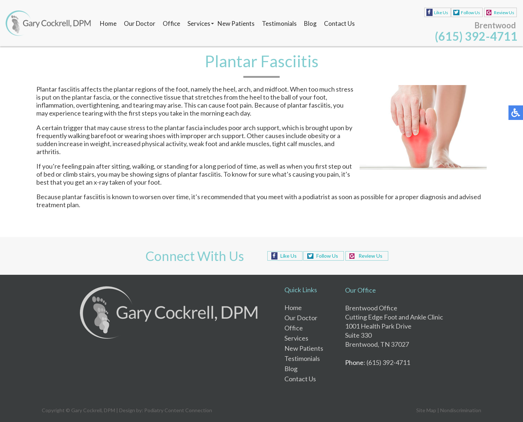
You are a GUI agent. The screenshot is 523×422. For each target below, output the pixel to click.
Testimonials (279, 23)
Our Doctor (139, 23)
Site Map (426, 410)
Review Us (504, 12)
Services (198, 23)
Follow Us (470, 12)
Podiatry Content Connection (178, 410)
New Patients (236, 23)
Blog (310, 23)
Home (108, 23)
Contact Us (339, 23)
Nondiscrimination (460, 410)
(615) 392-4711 (476, 36)
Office (171, 23)
